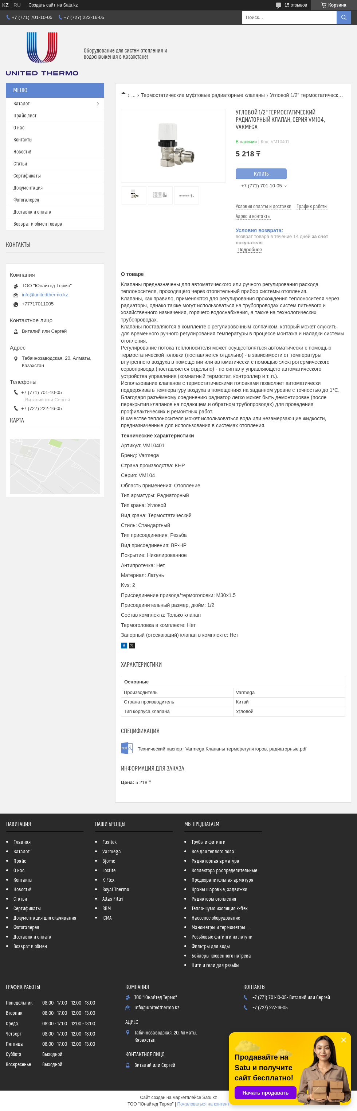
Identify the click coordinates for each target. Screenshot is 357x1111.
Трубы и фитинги (208, 842)
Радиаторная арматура (215, 861)
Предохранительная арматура (223, 880)
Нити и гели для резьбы (215, 965)
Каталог (21, 104)
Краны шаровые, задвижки (219, 890)
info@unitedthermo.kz (45, 294)
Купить (261, 174)
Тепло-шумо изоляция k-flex (220, 909)
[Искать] (344, 17)
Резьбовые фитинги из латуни (222, 937)
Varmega (111, 852)
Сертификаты (27, 176)
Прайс (19, 861)
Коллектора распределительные (224, 871)
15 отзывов (296, 5)
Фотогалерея (26, 200)
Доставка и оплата (32, 212)
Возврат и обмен (30, 947)
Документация (28, 188)
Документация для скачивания (44, 918)
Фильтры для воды (211, 947)
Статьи (20, 164)
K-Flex (108, 880)
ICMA (106, 918)
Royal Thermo (115, 890)
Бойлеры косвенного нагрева (221, 956)
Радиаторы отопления (214, 899)
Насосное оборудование (216, 918)
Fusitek (109, 842)
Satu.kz (209, 1097)
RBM (106, 909)
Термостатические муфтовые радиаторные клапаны (203, 95)
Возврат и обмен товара (37, 224)
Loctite (108, 871)
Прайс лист (24, 116)
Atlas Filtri (112, 899)
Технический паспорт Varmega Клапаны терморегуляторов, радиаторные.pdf (222, 749)
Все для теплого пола (213, 852)
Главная (22, 842)
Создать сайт (41, 5)
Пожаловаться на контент (203, 1104)
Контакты (22, 140)
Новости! (22, 152)
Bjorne (108, 861)
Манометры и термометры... (220, 928)
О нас (18, 128)
